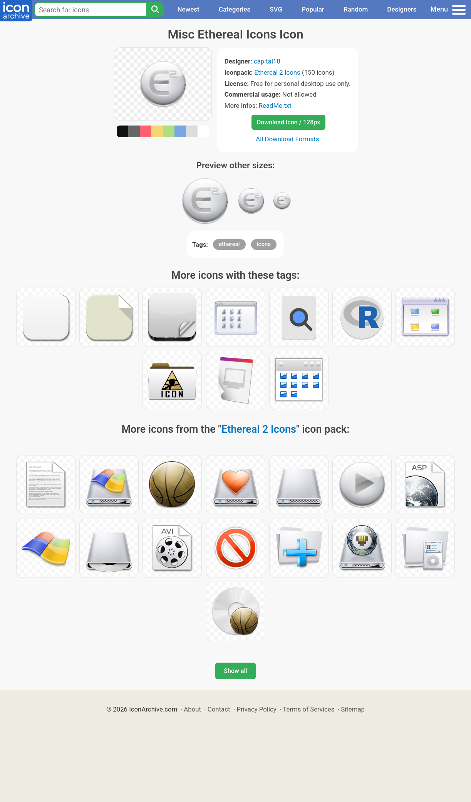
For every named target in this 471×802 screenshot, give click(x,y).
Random (356, 9)
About (192, 709)
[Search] (155, 9)
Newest (188, 9)
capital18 (267, 61)
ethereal (229, 244)
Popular (313, 9)
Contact (219, 709)
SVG (276, 9)
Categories (235, 9)
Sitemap (353, 709)
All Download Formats (287, 139)
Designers (401, 9)
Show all (235, 671)
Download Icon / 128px (288, 122)
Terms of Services (308, 709)
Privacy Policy (256, 709)
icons (264, 244)
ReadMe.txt (275, 105)
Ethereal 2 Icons (277, 72)
